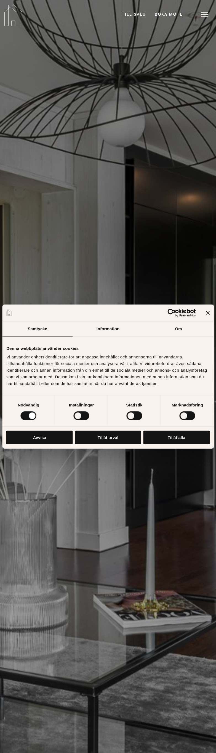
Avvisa (39, 437)
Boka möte (169, 14)
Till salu (134, 14)
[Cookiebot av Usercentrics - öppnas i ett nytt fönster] (171, 312)
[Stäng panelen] (208, 313)
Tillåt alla (176, 437)
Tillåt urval (108, 437)
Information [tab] (108, 328)
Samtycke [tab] (37, 328)
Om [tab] (178, 328)
